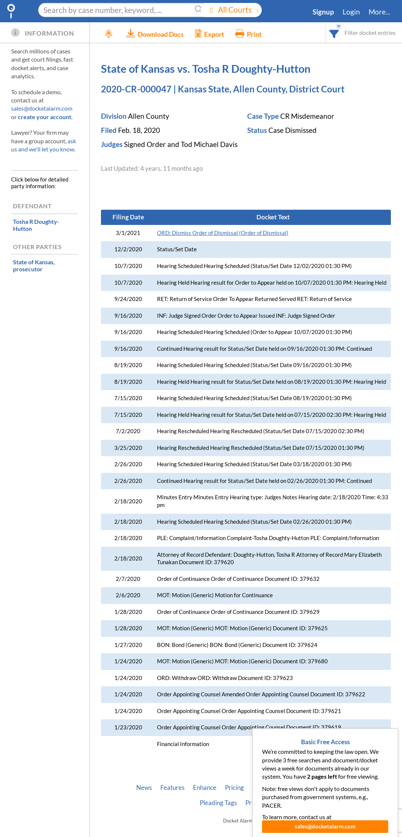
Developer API (298, 787)
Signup (323, 12)
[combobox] (334, 32)
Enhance (204, 787)
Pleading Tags (218, 803)
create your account (44, 116)
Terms (283, 803)
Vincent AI (341, 787)
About (260, 787)
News (144, 787)
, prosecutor (34, 265)
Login (351, 12)
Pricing (234, 787)
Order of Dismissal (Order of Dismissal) (222, 233)
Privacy (255, 803)
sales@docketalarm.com (41, 108)
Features (172, 787)
